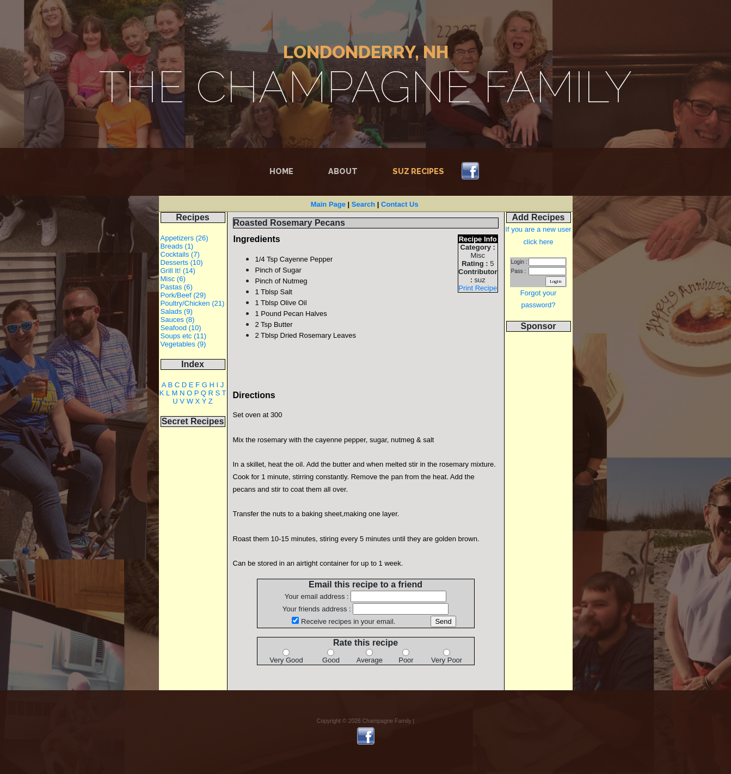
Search (363, 204)
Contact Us (400, 204)
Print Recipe (477, 288)
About (343, 171)
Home (283, 170)
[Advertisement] (538, 506)
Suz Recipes (418, 171)
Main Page (328, 204)
